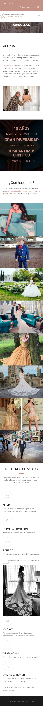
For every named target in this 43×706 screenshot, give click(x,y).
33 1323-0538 (26, 7)
